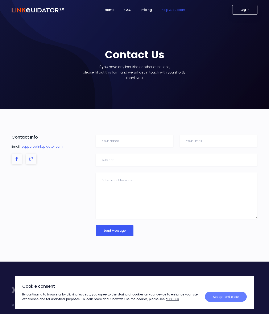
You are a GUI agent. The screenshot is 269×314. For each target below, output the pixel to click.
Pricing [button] (146, 10)
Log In (244, 10)
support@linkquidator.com (42, 146)
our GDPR (172, 299)
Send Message (114, 230)
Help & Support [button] (173, 10)
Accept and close (226, 297)
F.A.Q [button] (127, 10)
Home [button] (109, 10)
